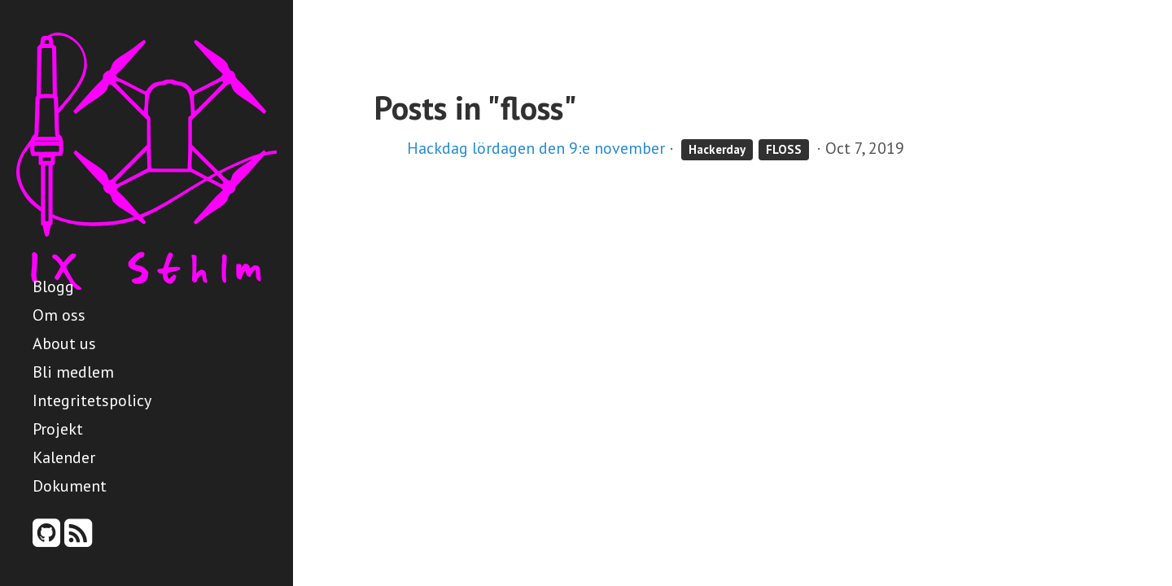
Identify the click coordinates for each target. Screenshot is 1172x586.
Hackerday (717, 149)
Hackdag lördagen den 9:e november (536, 148)
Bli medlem (73, 372)
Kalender (64, 457)
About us (64, 343)
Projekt (58, 429)
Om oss (59, 315)
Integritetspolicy (92, 400)
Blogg (53, 286)
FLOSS (784, 149)
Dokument (70, 485)
